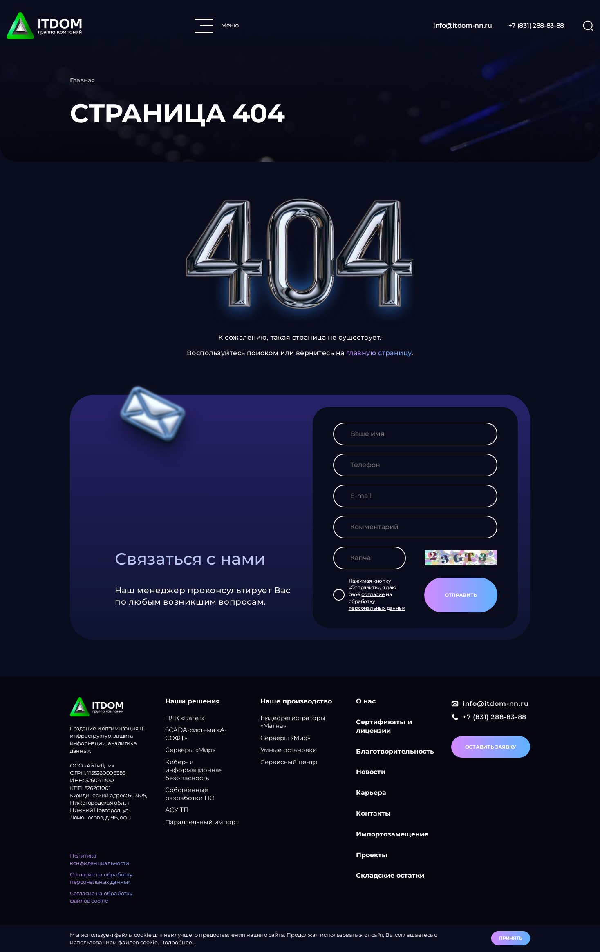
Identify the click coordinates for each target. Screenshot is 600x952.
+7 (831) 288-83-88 (536, 25)
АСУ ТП (176, 810)
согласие (373, 594)
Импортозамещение (392, 834)
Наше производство (296, 701)
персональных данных (377, 608)
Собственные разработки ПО (190, 794)
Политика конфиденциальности (99, 859)
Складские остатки (390, 875)
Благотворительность (395, 751)
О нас (366, 701)
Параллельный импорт (201, 822)
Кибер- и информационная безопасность (194, 770)
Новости (370, 772)
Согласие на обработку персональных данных (101, 878)
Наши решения (192, 701)
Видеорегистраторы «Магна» (292, 722)
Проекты (371, 855)
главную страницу (379, 353)
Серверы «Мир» (190, 750)
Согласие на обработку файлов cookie (101, 897)
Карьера (371, 792)
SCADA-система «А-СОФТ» (196, 734)
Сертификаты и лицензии (384, 726)
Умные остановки (288, 750)
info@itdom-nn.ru (462, 25)
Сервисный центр (288, 762)
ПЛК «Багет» (184, 718)
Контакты (373, 813)
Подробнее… (177, 942)
